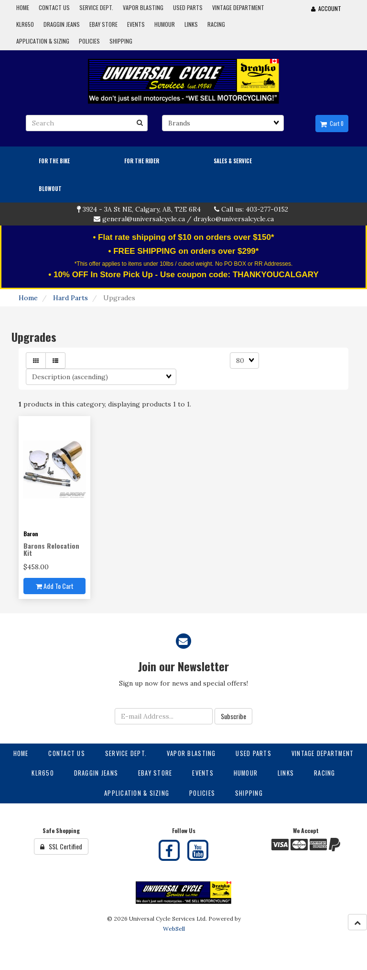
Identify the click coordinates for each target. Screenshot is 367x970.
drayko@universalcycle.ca (234, 218)
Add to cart (55, 586)
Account (326, 8)
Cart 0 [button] (332, 123)
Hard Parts (70, 297)
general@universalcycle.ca (143, 218)
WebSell (174, 928)
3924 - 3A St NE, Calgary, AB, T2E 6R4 (142, 209)
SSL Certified (61, 846)
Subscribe (233, 716)
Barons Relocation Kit (51, 549)
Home (28, 297)
